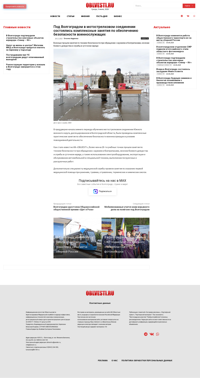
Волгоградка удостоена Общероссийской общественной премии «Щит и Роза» (76, 208)
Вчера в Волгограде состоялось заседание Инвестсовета (173, 70)
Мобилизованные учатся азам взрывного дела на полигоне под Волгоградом (126, 208)
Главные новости (164, 65)
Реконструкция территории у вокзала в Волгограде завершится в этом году (25, 66)
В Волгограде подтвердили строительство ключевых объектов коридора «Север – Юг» (25, 37)
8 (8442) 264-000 (52, 347)
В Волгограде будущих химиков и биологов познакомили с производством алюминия (174, 80)
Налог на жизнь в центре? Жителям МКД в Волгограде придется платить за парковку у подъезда (25, 47)
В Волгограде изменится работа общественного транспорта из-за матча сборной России (173, 37)
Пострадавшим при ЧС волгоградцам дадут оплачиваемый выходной (25, 57)
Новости (145, 38)
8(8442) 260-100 (42, 340)
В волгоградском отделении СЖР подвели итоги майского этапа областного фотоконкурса (174, 49)
